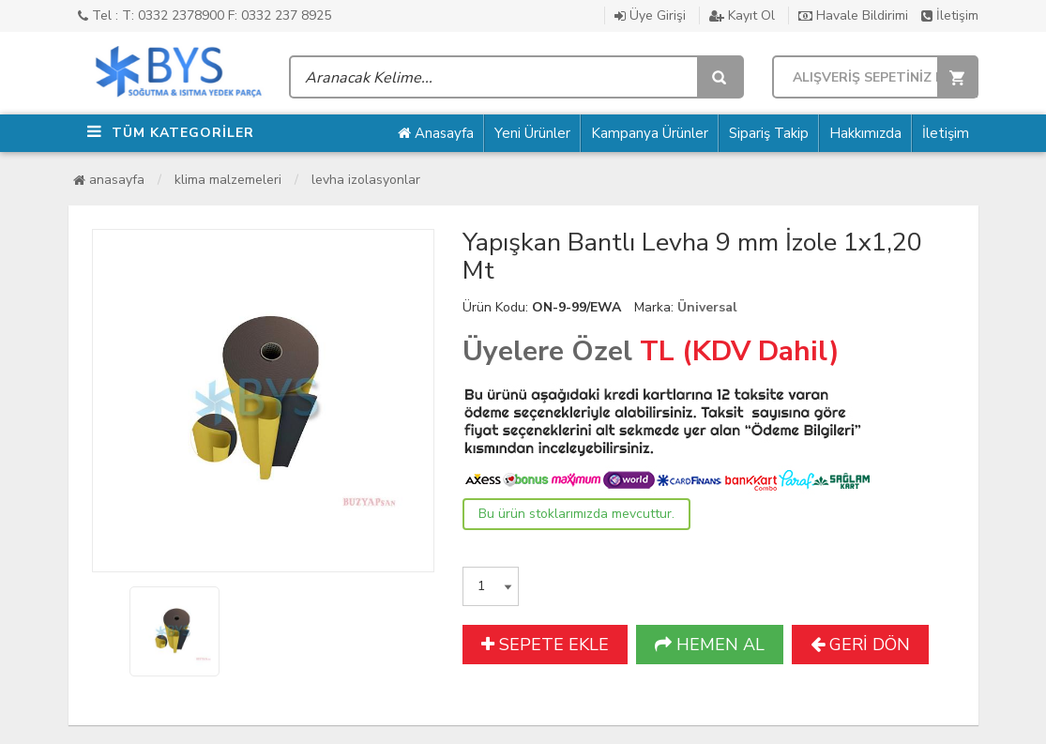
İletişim (949, 15)
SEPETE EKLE (545, 644)
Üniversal (707, 307)
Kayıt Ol (742, 15)
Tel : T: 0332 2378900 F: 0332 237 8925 (204, 15)
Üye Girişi (650, 15)
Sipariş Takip (769, 133)
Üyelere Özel (547, 351)
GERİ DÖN (860, 644)
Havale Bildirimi (853, 15)
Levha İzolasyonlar (365, 180)
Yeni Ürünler (532, 133)
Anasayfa (436, 133)
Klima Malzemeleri (227, 180)
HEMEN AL (710, 644)
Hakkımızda (865, 133)
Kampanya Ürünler (649, 133)
